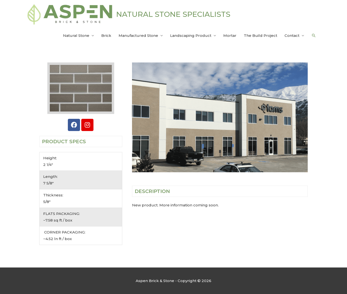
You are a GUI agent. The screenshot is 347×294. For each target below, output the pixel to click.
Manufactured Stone (138, 35)
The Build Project (260, 35)
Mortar (229, 35)
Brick (106, 35)
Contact (292, 35)
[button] (313, 35)
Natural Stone (76, 35)
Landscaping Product (190, 35)
